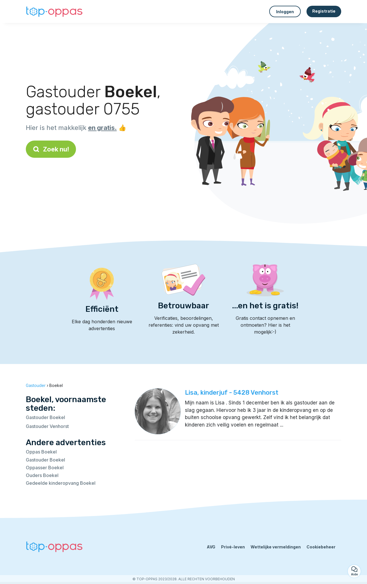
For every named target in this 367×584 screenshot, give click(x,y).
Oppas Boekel (41, 452)
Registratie (323, 11)
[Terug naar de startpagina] (54, 11)
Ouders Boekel (42, 475)
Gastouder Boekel (45, 417)
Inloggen (285, 11)
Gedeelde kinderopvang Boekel (60, 483)
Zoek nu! (51, 149)
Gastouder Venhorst (47, 426)
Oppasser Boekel (45, 467)
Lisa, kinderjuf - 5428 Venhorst (231, 392)
